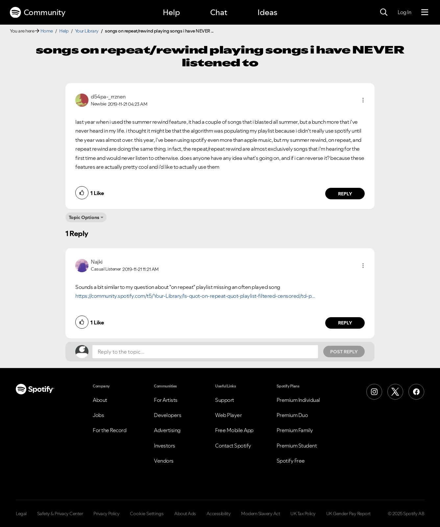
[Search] (383, 12)
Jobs (98, 415)
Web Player (228, 415)
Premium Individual (298, 400)
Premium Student (297, 445)
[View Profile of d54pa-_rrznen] (108, 96)
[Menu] (424, 12)
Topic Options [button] (84, 217)
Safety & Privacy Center (60, 513)
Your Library (87, 31)
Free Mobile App (234, 430)
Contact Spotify (233, 445)
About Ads (185, 513)
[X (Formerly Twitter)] (395, 392)
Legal (21, 513)
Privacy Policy (106, 513)
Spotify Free (291, 460)
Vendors (164, 460)
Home (46, 31)
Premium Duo (292, 415)
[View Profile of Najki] (97, 261)
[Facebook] (416, 392)
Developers (167, 415)
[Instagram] (374, 392)
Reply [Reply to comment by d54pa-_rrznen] (345, 193)
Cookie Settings (147, 513)
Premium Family (295, 430)
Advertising (167, 430)
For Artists (166, 400)
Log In (404, 12)
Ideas (267, 12)
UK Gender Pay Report (348, 513)
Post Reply (344, 351)
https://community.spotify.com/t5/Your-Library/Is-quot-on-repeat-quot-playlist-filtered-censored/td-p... (195, 295)
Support (224, 400)
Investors (164, 445)
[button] (363, 100)
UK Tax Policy (303, 513)
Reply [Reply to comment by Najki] (345, 322)
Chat (218, 12)
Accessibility (219, 513)
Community (37, 12)
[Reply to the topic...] (205, 351)
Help (171, 12)
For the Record (109, 430)
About (100, 400)
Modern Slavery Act (260, 513)
